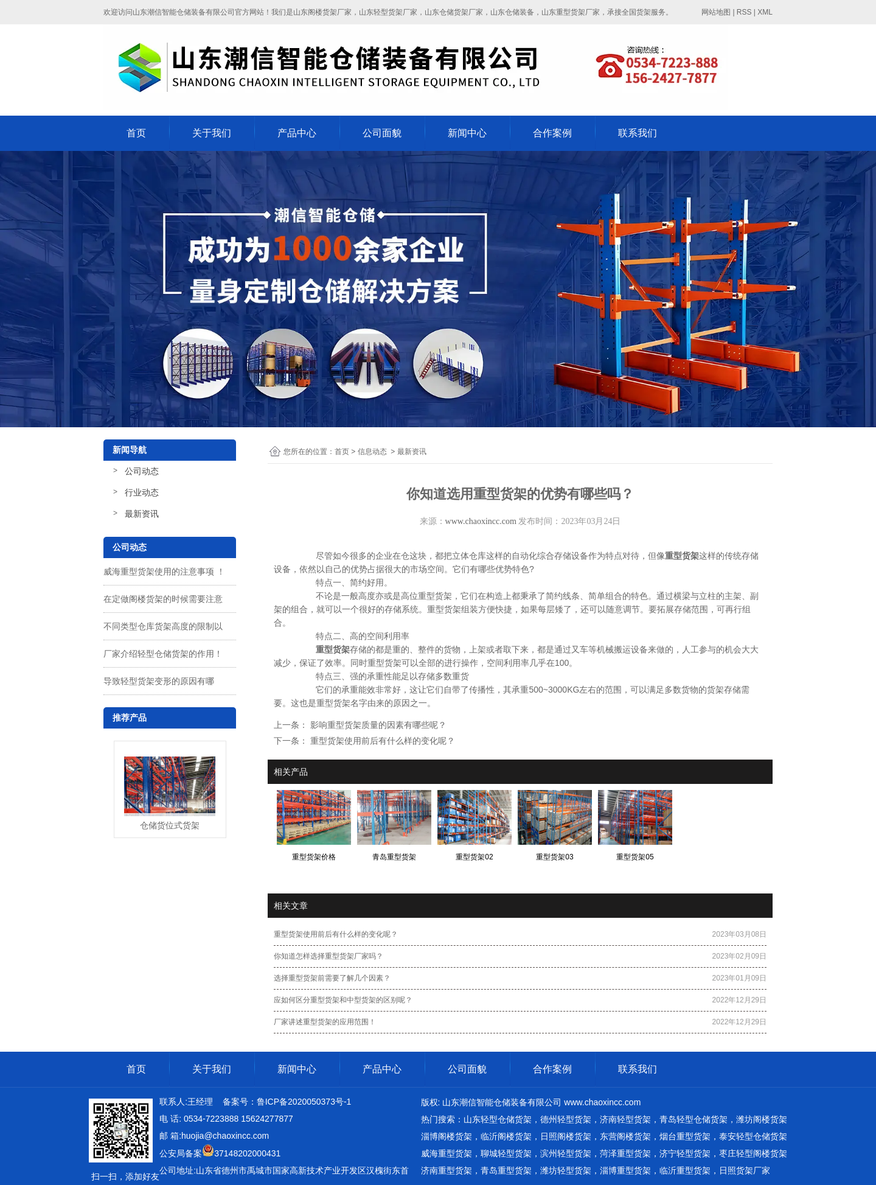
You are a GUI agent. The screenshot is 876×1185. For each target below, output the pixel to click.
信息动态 (372, 451)
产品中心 (296, 133)
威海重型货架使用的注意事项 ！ (164, 571)
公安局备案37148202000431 (219, 1153)
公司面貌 (382, 133)
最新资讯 (142, 514)
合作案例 (552, 133)
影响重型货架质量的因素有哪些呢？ (377, 725)
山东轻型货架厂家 (388, 12)
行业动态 (142, 492)
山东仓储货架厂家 (454, 12)
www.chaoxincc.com (480, 521)
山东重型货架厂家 (570, 12)
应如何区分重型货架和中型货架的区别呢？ (343, 1000)
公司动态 (142, 471)
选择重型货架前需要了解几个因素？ (332, 978)
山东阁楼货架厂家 (322, 12)
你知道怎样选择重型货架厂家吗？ (328, 956)
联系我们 (637, 133)
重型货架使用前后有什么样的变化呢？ (381, 741)
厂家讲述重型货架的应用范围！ (325, 1022)
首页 (136, 133)
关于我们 (211, 133)
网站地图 (716, 12)
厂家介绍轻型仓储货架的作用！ (163, 654)
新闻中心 (467, 133)
